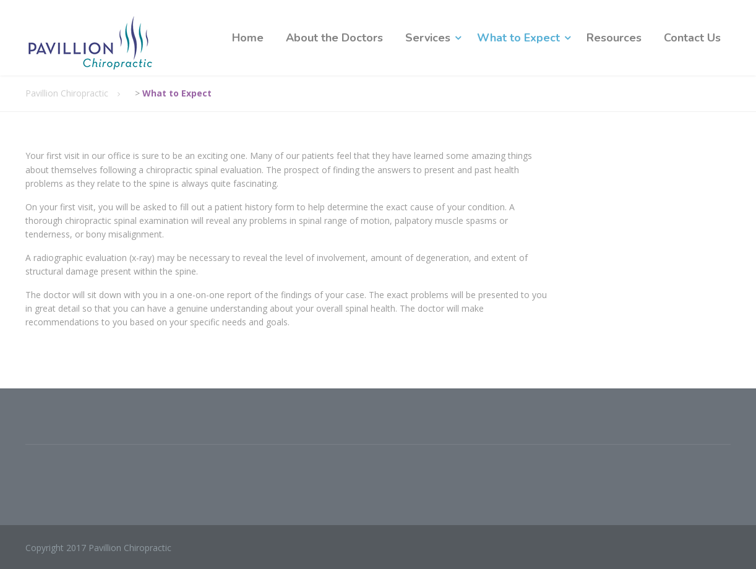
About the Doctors (334, 37)
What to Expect (518, 37)
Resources (614, 37)
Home (248, 37)
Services (427, 37)
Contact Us (692, 37)
